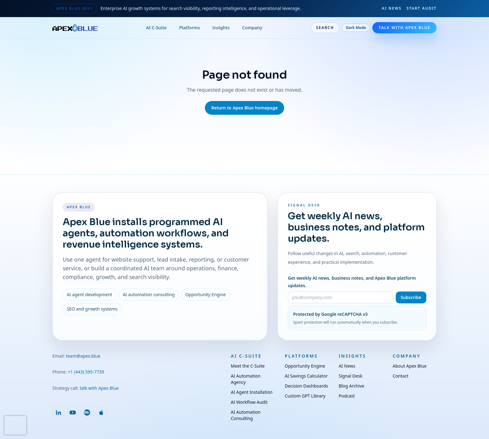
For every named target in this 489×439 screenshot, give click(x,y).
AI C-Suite (156, 28)
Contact (401, 376)
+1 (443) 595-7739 (86, 372)
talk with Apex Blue (99, 388)
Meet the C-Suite (248, 366)
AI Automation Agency (245, 379)
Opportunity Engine (305, 366)
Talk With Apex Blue (404, 27)
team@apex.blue (83, 356)
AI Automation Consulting (245, 415)
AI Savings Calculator (306, 376)
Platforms (189, 28)
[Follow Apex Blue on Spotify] (87, 412)
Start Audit (421, 8)
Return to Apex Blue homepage (244, 108)
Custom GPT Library (305, 396)
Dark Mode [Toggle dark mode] (356, 27)
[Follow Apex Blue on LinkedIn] (58, 412)
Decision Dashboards (306, 386)
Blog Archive (351, 386)
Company (252, 28)
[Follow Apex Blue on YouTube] (73, 412)
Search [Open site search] (325, 27)
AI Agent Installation (252, 392)
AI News (391, 8)
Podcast (347, 396)
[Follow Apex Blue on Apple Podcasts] (101, 412)
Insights (221, 28)
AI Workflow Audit (249, 402)
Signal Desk (350, 376)
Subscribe (411, 297)
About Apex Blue (410, 366)
